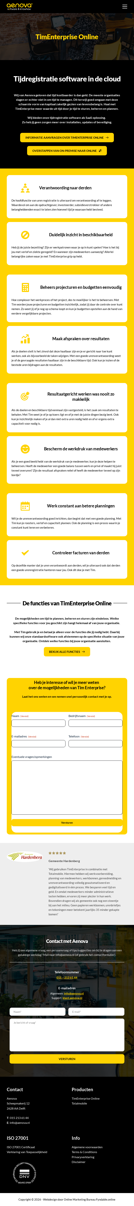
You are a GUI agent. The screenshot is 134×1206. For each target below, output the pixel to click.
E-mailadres (23, 736)
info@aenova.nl (20, 1122)
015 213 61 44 (19, 1117)
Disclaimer (78, 1162)
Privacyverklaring (83, 1157)
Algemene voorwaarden (87, 1147)
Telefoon (79, 736)
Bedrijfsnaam (82, 716)
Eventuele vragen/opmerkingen (31, 756)
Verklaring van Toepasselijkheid (27, 1152)
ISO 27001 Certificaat (21, 1147)
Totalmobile (79, 1103)
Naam (20, 716)
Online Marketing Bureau (79, 1199)
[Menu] (124, 6)
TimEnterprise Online (86, 1098)
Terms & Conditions (84, 1152)
